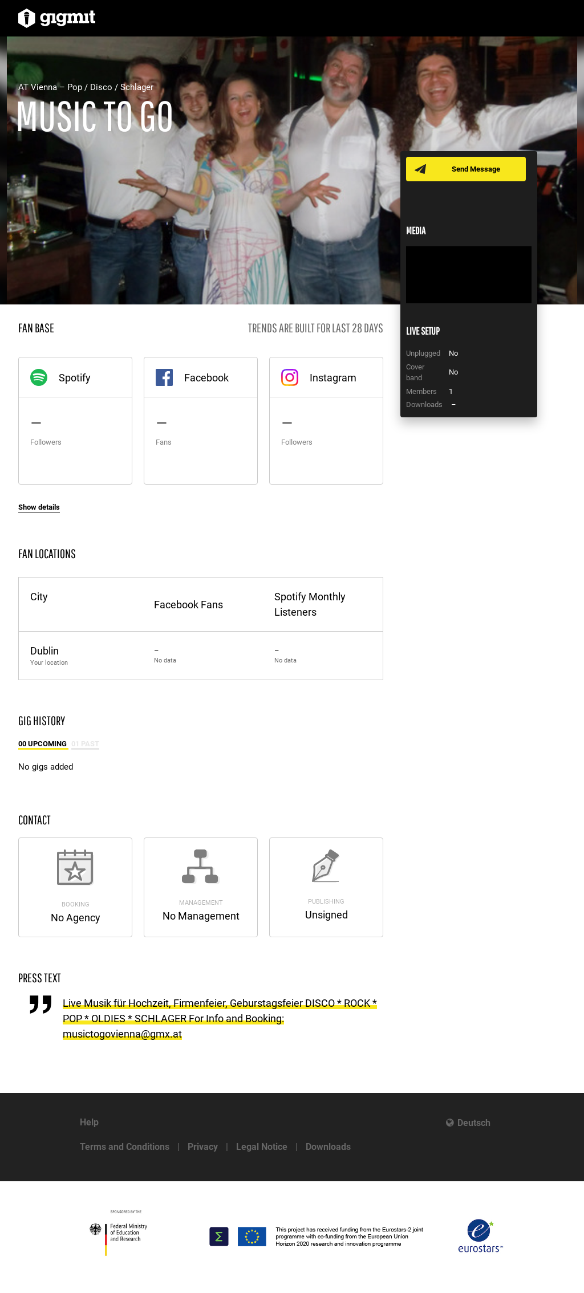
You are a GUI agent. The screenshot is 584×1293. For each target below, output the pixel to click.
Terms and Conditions (124, 1146)
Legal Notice (261, 1146)
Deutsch (473, 1122)
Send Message (476, 169)
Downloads (328, 1146)
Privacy (203, 1146)
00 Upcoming (43, 743)
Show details (39, 507)
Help (89, 1122)
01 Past (85, 743)
